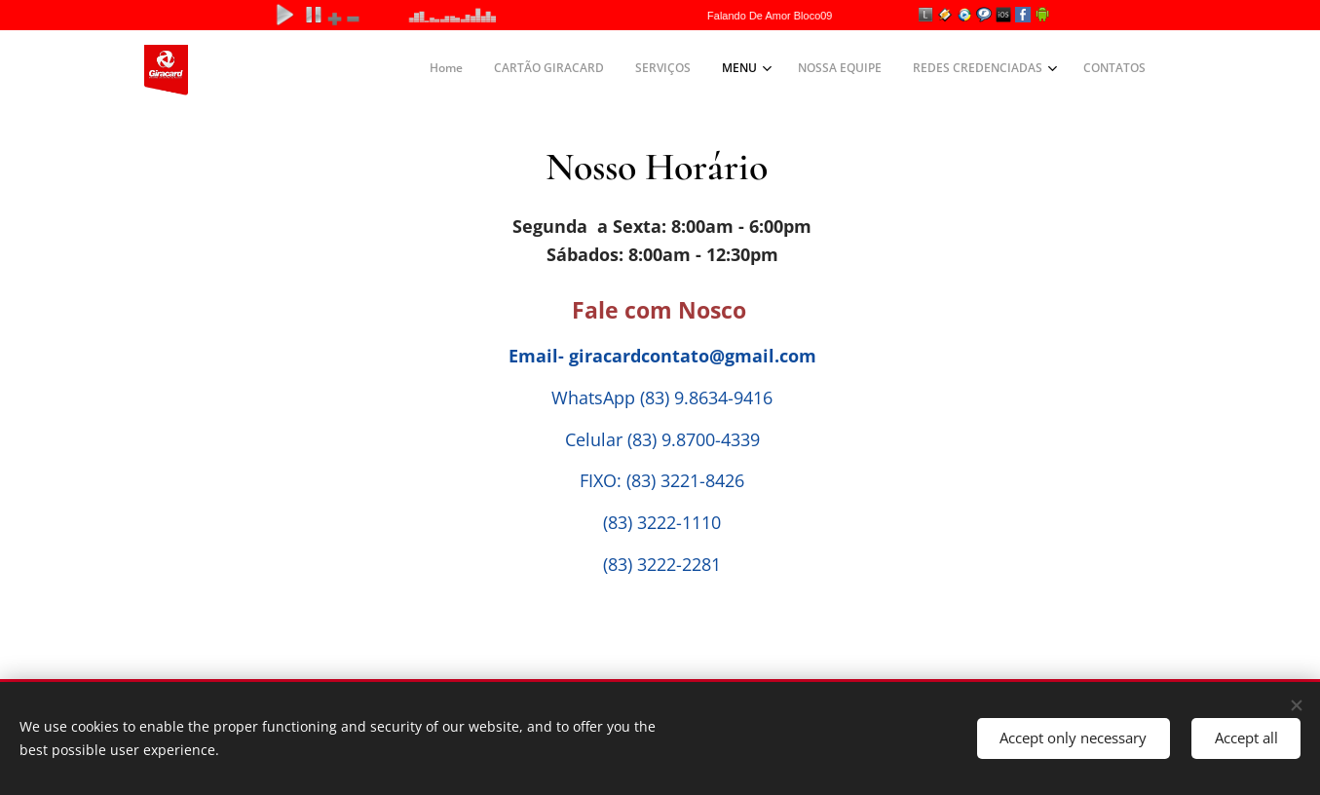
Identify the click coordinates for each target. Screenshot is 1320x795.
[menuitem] (944, 70)
